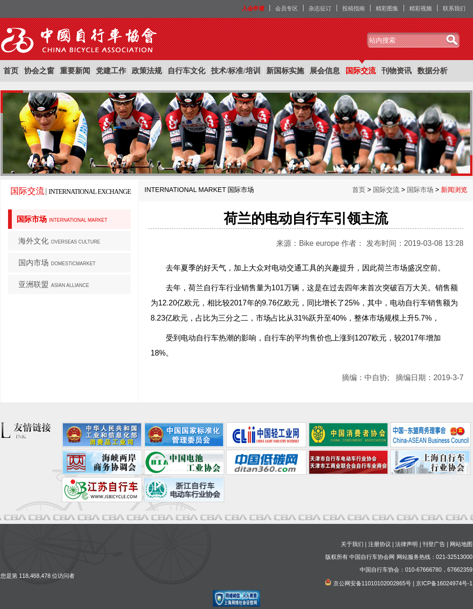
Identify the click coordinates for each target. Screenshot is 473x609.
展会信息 (325, 71)
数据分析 (432, 71)
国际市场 (62, 219)
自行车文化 (186, 71)
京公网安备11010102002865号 (372, 583)
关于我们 (352, 544)
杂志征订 (320, 8)
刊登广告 (433, 544)
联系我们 (454, 8)
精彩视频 (420, 8)
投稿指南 (353, 8)
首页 (10, 71)
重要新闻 (75, 71)
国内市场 (56, 263)
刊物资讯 (396, 71)
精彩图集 (387, 8)
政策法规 (147, 71)
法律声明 (406, 544)
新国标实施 (285, 71)
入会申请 (253, 8)
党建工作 (111, 71)
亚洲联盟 (53, 284)
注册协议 (379, 544)
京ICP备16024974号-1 (444, 583)
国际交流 (361, 71)
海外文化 (59, 241)
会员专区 (286, 8)
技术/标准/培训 (236, 71)
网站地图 (461, 544)
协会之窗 (39, 71)
